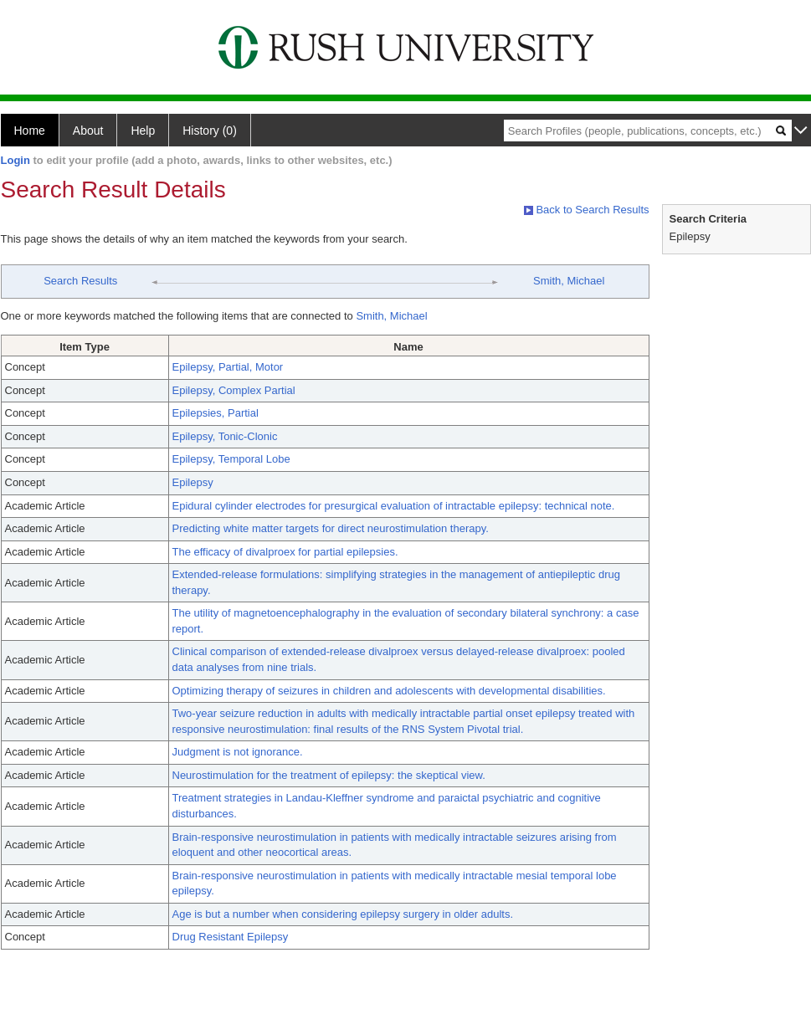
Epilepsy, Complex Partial (233, 390)
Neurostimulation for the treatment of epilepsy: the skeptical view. (328, 775)
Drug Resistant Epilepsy (230, 936)
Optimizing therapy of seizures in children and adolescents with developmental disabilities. (389, 690)
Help (143, 130)
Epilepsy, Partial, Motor (228, 367)
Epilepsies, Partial (215, 413)
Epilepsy (192, 482)
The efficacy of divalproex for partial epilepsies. (285, 551)
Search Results (80, 280)
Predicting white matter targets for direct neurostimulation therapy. (330, 528)
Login (15, 160)
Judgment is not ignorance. (237, 751)
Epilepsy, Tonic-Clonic (225, 436)
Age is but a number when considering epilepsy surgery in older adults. (343, 914)
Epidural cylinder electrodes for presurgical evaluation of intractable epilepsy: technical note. (393, 505)
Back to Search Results (586, 209)
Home (29, 130)
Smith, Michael (568, 280)
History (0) (209, 130)
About (88, 130)
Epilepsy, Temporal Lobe (231, 459)
